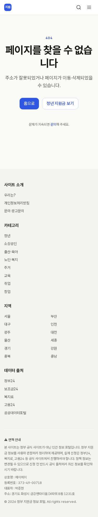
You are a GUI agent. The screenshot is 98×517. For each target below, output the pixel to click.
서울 (7, 316)
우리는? (10, 195)
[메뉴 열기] (89, 7)
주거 (7, 267)
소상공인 (10, 244)
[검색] (78, 7)
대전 (54, 332)
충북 (7, 356)
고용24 (9, 405)
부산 (54, 316)
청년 (7, 236)
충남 (54, 356)
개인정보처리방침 (16, 203)
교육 (7, 276)
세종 (54, 340)
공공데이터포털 (15, 413)
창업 (7, 292)
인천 (54, 324)
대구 (7, 324)
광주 (7, 332)
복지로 (9, 397)
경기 (7, 348)
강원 (54, 348)
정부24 (9, 381)
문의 (53, 124)
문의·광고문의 (14, 211)
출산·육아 (11, 252)
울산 (7, 340)
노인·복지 (11, 260)
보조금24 (11, 389)
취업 (7, 283)
